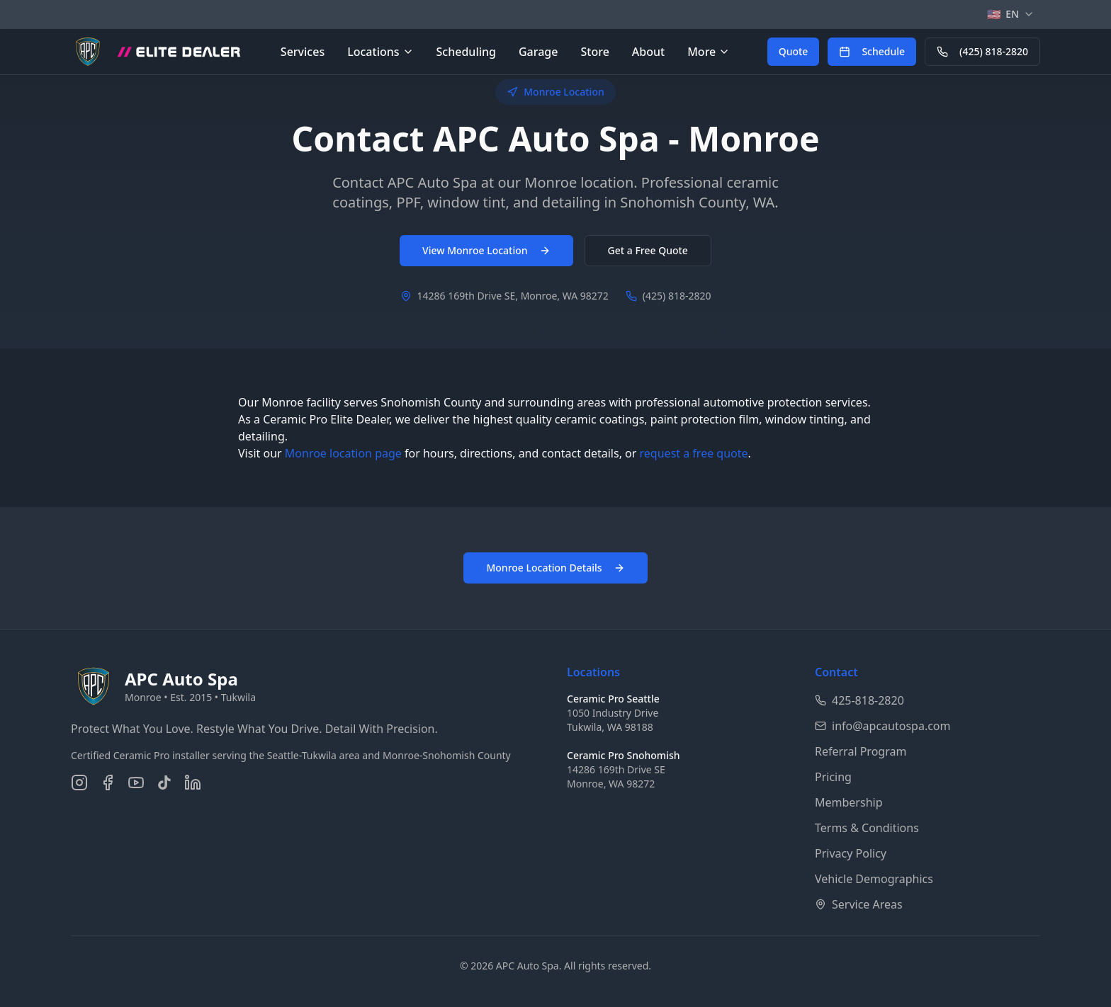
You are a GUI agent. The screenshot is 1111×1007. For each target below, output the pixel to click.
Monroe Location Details (555, 567)
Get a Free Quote (648, 250)
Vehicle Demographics (874, 879)
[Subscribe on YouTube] (136, 782)
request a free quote (694, 453)
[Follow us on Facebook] (107, 782)
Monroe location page (343, 453)
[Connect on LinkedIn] (192, 782)
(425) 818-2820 (982, 51)
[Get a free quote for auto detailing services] (793, 52)
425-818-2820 (859, 700)
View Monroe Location (486, 250)
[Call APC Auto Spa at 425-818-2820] (982, 52)
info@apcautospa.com (883, 726)
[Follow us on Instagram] (79, 782)
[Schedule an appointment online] (872, 52)
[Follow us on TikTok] (164, 782)
